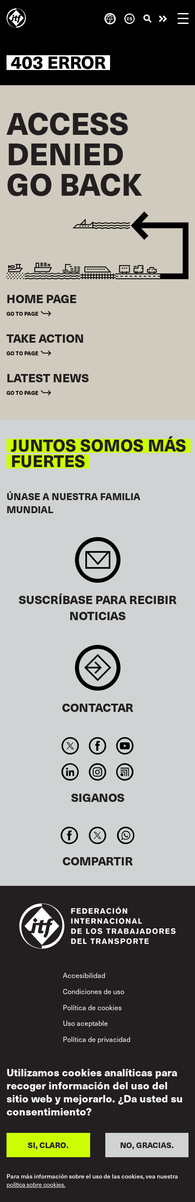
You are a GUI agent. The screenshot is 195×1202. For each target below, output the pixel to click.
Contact (97, 672)
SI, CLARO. (48, 1144)
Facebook (97, 746)
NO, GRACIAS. (147, 1144)
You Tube (125, 746)
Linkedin (70, 772)
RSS (125, 772)
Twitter (70, 746)
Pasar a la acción (163, 19)
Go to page (22, 313)
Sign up (97, 564)
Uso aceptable (85, 1023)
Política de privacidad (96, 1039)
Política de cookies (92, 1007)
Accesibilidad (84, 975)
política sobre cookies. (35, 1185)
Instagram (97, 772)
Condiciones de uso (93, 991)
